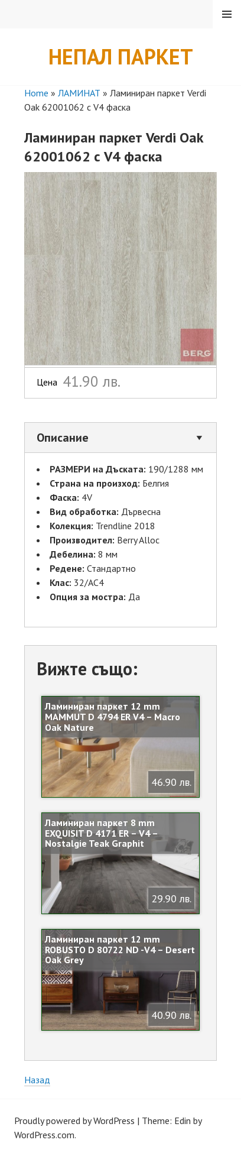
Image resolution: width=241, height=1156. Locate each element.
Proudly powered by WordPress (74, 1120)
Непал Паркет (120, 56)
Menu (226, 14)
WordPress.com (44, 1135)
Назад (37, 1080)
